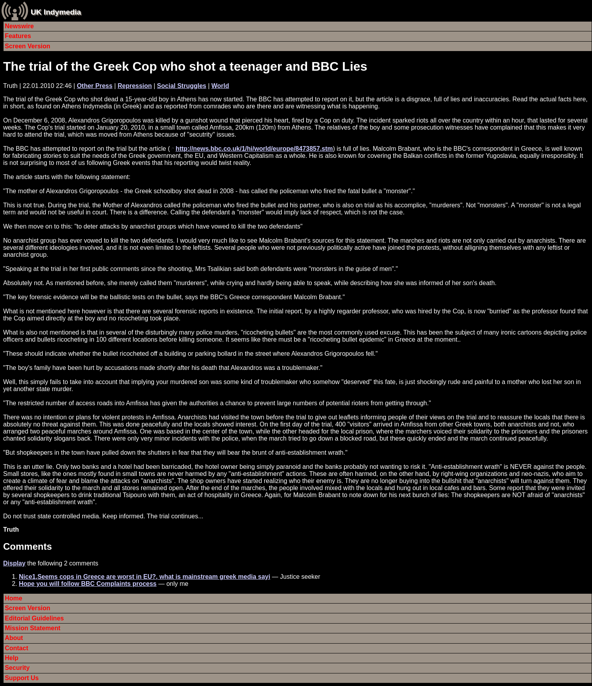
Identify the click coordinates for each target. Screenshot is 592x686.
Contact (16, 648)
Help (11, 658)
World (220, 85)
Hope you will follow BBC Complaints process (87, 583)
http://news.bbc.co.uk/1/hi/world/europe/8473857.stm (254, 148)
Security (17, 667)
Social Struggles (181, 85)
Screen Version (27, 46)
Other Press (94, 85)
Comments (27, 546)
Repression (135, 85)
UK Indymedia (56, 12)
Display (14, 563)
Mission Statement (32, 628)
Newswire (19, 26)
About (14, 638)
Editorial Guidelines (34, 618)
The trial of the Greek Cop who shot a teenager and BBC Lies (185, 66)
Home (13, 598)
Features (18, 36)
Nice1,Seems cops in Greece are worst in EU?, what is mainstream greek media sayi (144, 576)
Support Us (22, 678)
